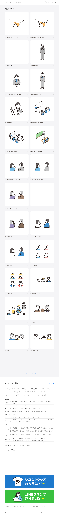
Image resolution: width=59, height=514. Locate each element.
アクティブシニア (46, 428)
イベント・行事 (29, 388)
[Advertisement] (16, 52)
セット (28, 445)
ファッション (30, 430)
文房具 (13, 430)
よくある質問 (19, 506)
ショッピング (24, 430)
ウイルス (11, 428)
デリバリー (48, 430)
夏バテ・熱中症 (21, 428)
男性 (11, 401)
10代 (19, 401)
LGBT (16, 401)
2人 (12, 405)
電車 (47, 431)
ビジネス (17, 388)
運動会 (11, 421)
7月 (31, 417)
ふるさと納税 (42, 438)
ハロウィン (23, 421)
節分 (21, 419)
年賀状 (14, 419)
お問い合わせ (35, 506)
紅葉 (27, 421)
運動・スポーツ (28, 428)
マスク (15, 428)
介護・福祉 (33, 391)
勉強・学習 (48, 434)
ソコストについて (8, 506)
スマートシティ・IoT (32, 438)
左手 (39, 408)
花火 (17, 421)
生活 (48, 388)
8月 (33, 417)
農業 (26, 440)
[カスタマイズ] (53, 512)
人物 (7, 388)
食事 (42, 427)
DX (37, 438)
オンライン (42, 434)
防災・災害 (40, 440)
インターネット (29, 442)
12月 (43, 417)
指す (42, 411)
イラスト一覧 (51, 383)
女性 (13, 401)
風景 (18, 431)
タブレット (16, 442)
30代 (25, 401)
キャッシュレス (37, 430)
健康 (40, 391)
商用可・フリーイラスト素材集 (15, 2)
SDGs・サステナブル (14, 438)
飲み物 (45, 427)
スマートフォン (22, 442)
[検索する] (55, 2)
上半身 (13, 408)
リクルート (28, 434)
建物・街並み (8, 391)
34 (32, 373)
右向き (25, 408)
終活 (25, 427)
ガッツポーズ (32, 411)
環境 (15, 391)
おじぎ (27, 411)
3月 (22, 417)
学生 (14, 403)
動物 (24, 391)
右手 (37, 408)
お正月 (11, 419)
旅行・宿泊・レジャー (39, 431)
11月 (41, 417)
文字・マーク (26, 395)
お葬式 (27, 427)
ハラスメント (17, 434)
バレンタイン (25, 419)
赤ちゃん (45, 401)
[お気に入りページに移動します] (41, 512)
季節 (23, 388)
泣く (24, 411)
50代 (30, 401)
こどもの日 (47, 419)
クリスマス (31, 421)
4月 (24, 417)
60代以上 (34, 401)
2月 (19, 417)
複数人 (15, 405)
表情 (11, 411)
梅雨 (51, 419)
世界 (25, 431)
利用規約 (14, 506)
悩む (13, 411)
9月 (35, 417)
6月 (28, 417)
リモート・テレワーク (35, 434)
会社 (13, 434)
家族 (19, 405)
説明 (39, 411)
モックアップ (19, 445)
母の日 (30, 419)
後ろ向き (33, 408)
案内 (37, 411)
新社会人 (23, 434)
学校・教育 (42, 388)
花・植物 (22, 431)
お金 (36, 388)
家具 (52, 428)
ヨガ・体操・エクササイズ (37, 428)
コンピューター (36, 442)
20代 (22, 401)
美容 (44, 391)
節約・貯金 (43, 430)
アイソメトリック (35, 395)
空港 (33, 431)
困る (19, 411)
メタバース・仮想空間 (14, 440)
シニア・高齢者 (40, 401)
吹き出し (11, 445)
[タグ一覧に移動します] (29, 512)
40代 (27, 401)
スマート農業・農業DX (33, 440)
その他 (43, 395)
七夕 (14, 421)
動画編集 (42, 442)
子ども (11, 403)
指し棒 (45, 411)
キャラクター (14, 431)
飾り (15, 445)
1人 (10, 405)
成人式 (18, 419)
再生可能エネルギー (23, 438)
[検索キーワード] (49, 2)
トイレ (19, 430)
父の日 (33, 419)
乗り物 (15, 395)
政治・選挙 (29, 431)
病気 (33, 427)
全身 (11, 408)
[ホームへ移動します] (6, 512)
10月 (38, 417)
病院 (31, 427)
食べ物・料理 (8, 395)
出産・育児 (12, 427)
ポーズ (11, 388)
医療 (28, 391)
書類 (17, 430)
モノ (20, 395)
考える (16, 411)
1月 (17, 417)
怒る (22, 411)
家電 (11, 430)
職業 (11, 434)
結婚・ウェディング (19, 427)
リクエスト (33, 445)
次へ (36, 373)
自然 (19, 391)
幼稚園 (49, 401)
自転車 (50, 431)
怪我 (36, 427)
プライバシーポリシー (43, 506)
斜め (23, 408)
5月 (26, 417)
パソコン (11, 442)
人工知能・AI (22, 440)
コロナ (48, 427)
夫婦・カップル (23, 405)
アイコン (24, 445)
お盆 (19, 421)
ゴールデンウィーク (40, 419)
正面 (18, 408)
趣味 (53, 430)
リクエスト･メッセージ (27, 506)
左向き (29, 408)
